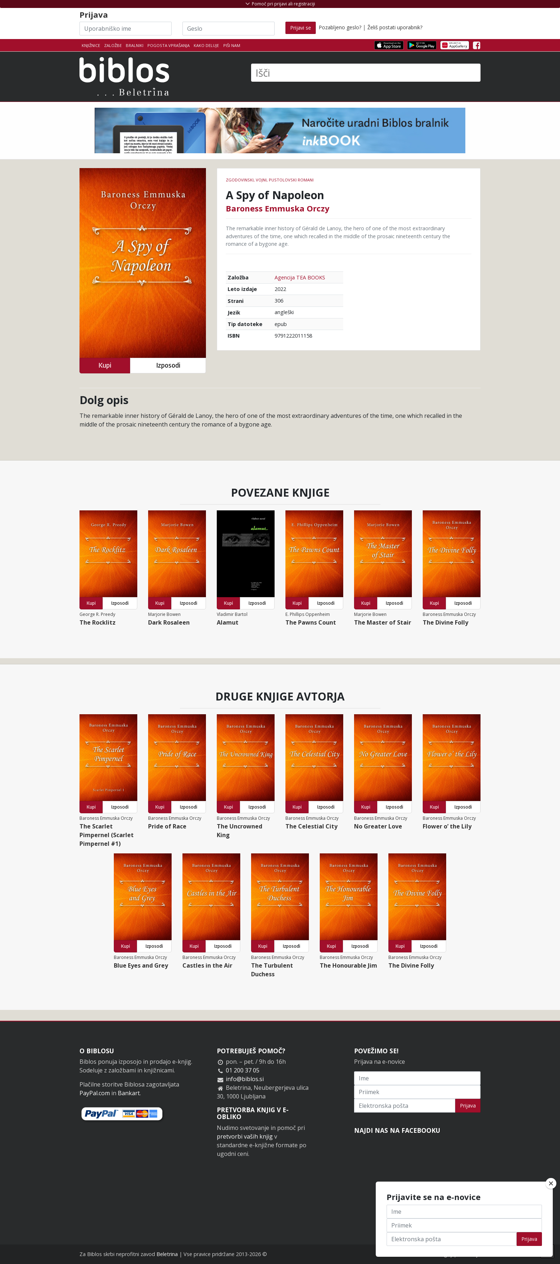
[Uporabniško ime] (125, 28)
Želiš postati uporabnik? (394, 27)
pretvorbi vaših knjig (245, 1136)
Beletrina (167, 1254)
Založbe (113, 45)
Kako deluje (206, 45)
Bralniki (134, 45)
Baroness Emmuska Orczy (277, 208)
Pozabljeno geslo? (340, 27)
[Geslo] (228, 28)
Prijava (468, 1105)
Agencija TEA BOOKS (300, 277)
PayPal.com (94, 1093)
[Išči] (366, 73)
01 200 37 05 (242, 1070)
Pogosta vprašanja (168, 45)
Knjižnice (91, 45)
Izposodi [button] (168, 365)
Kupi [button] (104, 365)
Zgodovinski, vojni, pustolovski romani (270, 180)
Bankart (129, 1093)
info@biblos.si (245, 1079)
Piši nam (231, 45)
